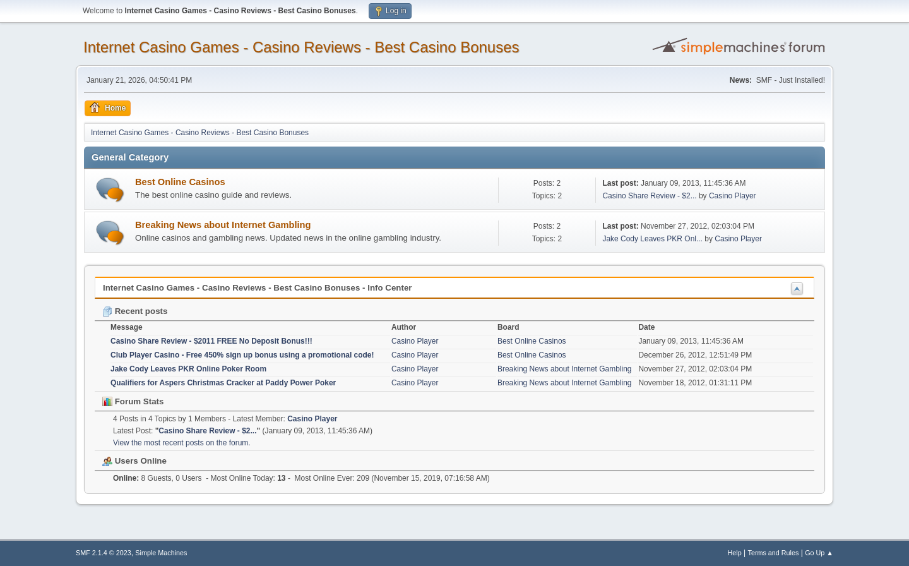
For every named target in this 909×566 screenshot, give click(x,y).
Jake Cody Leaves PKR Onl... (652, 238)
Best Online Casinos (180, 182)
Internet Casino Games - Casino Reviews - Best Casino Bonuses (301, 47)
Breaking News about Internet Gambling (223, 225)
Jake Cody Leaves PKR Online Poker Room (188, 368)
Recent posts (134, 311)
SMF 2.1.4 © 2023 (103, 553)
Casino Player (732, 195)
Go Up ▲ (819, 553)
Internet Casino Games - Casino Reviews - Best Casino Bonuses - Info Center (257, 287)
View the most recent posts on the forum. (182, 442)
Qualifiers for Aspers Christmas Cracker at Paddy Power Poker (223, 382)
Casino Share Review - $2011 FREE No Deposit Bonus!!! (211, 341)
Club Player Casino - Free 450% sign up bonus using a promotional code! (242, 355)
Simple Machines (161, 553)
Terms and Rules (773, 553)
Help (735, 553)
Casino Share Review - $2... (649, 195)
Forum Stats (132, 401)
